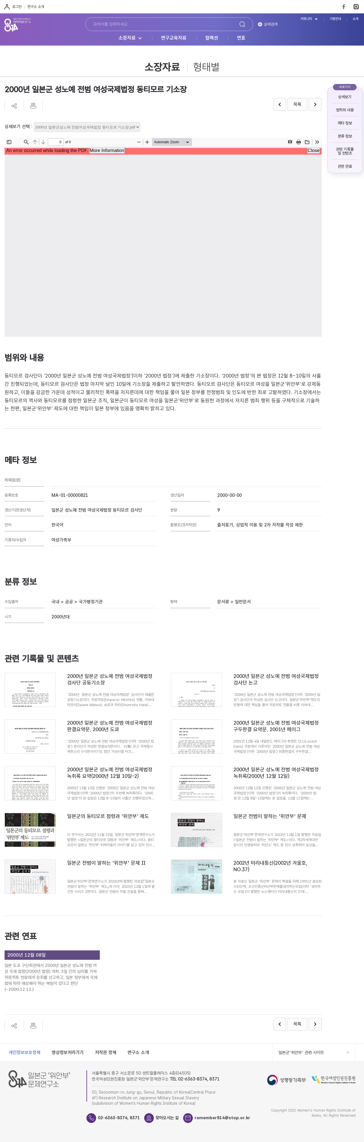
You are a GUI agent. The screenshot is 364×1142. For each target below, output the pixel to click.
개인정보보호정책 (24, 1052)
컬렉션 (211, 38)
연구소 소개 (35, 7)
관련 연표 (345, 166)
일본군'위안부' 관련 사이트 (301, 1052)
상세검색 (271, 24)
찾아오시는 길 (167, 1117)
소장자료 (127, 38)
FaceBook (344, 6)
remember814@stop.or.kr (223, 1117)
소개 (355, 19)
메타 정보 (345, 123)
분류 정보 (345, 136)
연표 (241, 38)
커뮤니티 (306, 19)
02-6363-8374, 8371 (119, 1117)
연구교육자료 (174, 38)
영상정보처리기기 (68, 1052)
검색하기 (242, 24)
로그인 (17, 7)
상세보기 (344, 97)
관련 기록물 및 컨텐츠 (344, 151)
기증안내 (335, 19)
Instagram (356, 6)
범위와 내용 (344, 110)
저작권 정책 (105, 1052)
